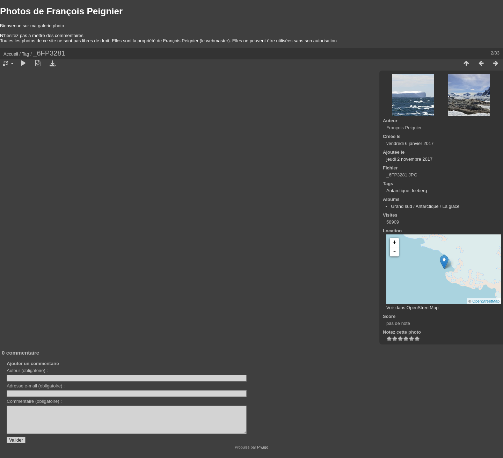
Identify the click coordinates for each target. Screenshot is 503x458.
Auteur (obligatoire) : (27, 370)
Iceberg (419, 190)
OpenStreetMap (486, 301)
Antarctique (397, 190)
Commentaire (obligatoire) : (34, 401)
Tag (25, 54)
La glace (450, 206)
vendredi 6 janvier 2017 (409, 143)
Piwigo (262, 452)
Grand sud (401, 206)
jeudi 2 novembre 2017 (409, 159)
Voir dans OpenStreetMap (412, 307)
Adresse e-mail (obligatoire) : (36, 385)
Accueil (10, 54)
